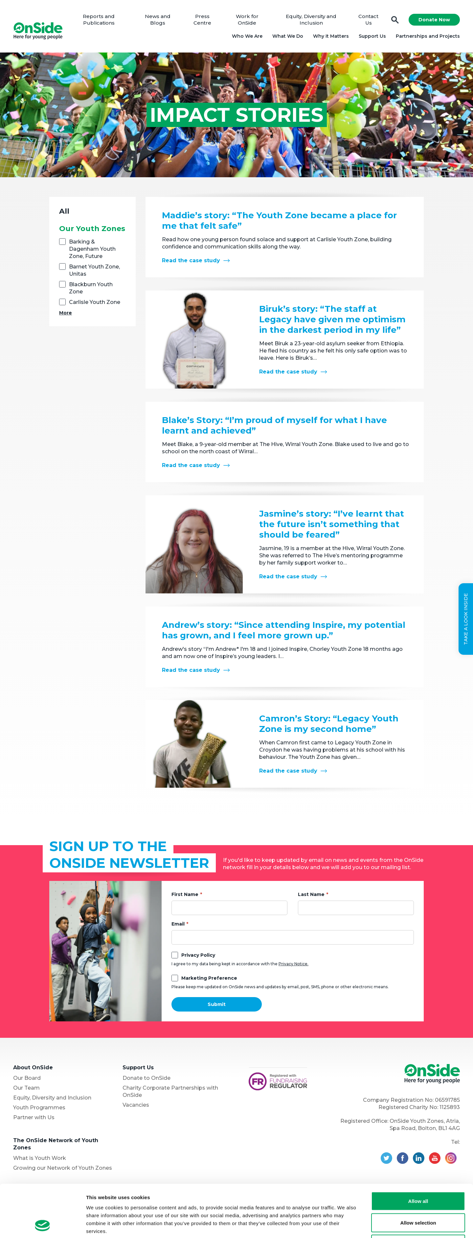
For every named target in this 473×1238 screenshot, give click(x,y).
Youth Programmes (39, 1107)
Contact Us (368, 19)
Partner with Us (34, 1117)
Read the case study (191, 260)
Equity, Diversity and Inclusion (311, 19)
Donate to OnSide (146, 1078)
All (64, 211)
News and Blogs (157, 19)
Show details (344, 1225)
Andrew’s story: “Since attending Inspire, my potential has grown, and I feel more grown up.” (283, 630)
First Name (184, 894)
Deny (418, 1195)
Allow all (418, 1152)
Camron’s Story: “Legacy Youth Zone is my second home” (328, 723)
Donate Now (434, 20)
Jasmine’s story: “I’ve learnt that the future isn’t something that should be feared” (331, 524)
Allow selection (418, 1173)
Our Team (26, 1088)
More (65, 313)
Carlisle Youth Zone (94, 302)
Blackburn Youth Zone (91, 288)
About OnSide (33, 1067)
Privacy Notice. (293, 963)
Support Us (372, 36)
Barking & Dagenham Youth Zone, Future (92, 249)
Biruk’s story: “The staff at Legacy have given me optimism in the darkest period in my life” (332, 319)
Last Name (311, 894)
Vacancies (136, 1105)
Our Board (27, 1078)
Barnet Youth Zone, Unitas (94, 270)
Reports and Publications (99, 19)
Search (395, 20)
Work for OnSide (247, 19)
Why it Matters (331, 36)
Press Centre (202, 19)
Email (178, 924)
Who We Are (247, 36)
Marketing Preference (209, 978)
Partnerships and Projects (428, 36)
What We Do (287, 36)
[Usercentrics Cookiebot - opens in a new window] (42, 1225)
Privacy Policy (198, 955)
